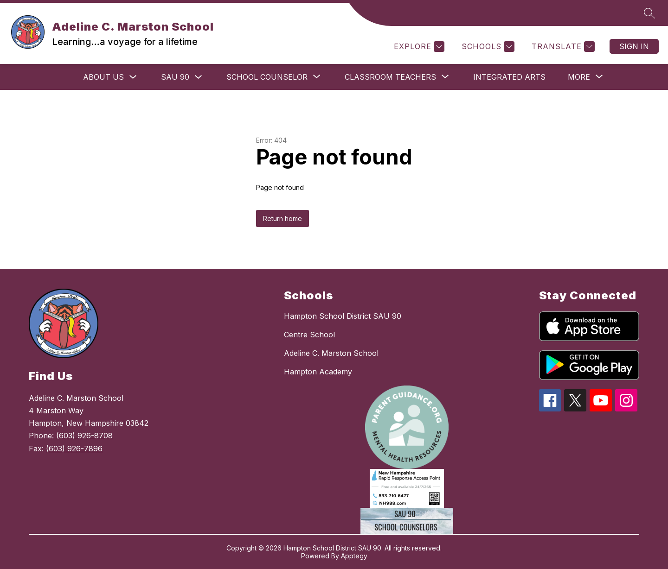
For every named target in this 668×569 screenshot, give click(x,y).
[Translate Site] (562, 46)
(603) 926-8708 (84, 435)
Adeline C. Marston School (331, 353)
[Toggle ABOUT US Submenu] (133, 77)
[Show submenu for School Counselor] (267, 76)
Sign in (634, 46)
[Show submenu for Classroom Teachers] (390, 76)
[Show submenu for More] (579, 76)
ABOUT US (103, 77)
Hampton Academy (318, 371)
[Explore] (418, 46)
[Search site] (649, 13)
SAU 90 (175, 77)
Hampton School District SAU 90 (342, 316)
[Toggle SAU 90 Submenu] (198, 77)
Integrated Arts (509, 77)
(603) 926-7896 (74, 448)
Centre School (309, 334)
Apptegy (354, 556)
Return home (282, 218)
